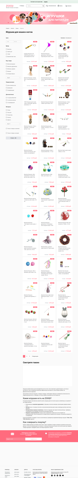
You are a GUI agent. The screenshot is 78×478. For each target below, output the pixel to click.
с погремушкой (11, 102)
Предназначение (10, 81)
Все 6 (13, 77)
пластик (9, 112)
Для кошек (16, 472)
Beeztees (9, 49)
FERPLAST (9, 51)
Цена (7, 37)
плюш (8, 109)
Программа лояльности (7, 473)
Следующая (35, 356)
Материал (8, 106)
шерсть (9, 119)
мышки (9, 71)
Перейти (45, 1)
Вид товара (9, 60)
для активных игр (11, 85)
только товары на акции (13, 132)
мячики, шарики (11, 68)
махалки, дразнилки (12, 66)
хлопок (9, 117)
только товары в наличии (13, 128)
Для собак (16, 476)
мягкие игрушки (11, 63)
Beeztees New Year (11, 56)
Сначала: (63, 37)
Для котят (16, 474)
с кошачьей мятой (11, 97)
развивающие (10, 90)
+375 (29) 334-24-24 (52, 5)
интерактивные (11, 73)
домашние (9, 87)
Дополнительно (10, 94)
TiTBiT (8, 53)
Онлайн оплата (27, 472)
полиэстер (9, 114)
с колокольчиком (11, 99)
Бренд (7, 45)
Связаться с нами (7, 476)
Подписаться (33, 438)
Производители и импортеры (27, 475)
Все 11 (13, 123)
